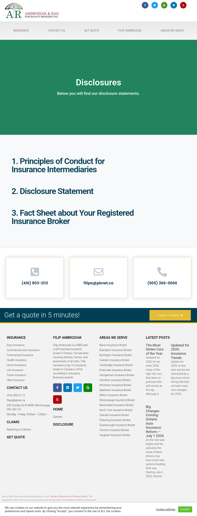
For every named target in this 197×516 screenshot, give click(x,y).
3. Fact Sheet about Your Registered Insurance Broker (73, 217)
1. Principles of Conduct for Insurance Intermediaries (58, 165)
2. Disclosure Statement (52, 191)
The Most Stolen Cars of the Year (155, 349)
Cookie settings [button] (165, 509)
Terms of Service (59, 496)
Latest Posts (158, 337)
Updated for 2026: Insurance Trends (180, 351)
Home (58, 409)
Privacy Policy (80, 496)
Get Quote (91, 30)
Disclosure (63, 424)
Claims (13, 422)
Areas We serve (113, 337)
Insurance (21, 30)
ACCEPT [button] (185, 509)
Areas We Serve (172, 30)
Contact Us (56, 30)
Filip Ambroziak (130, 30)
